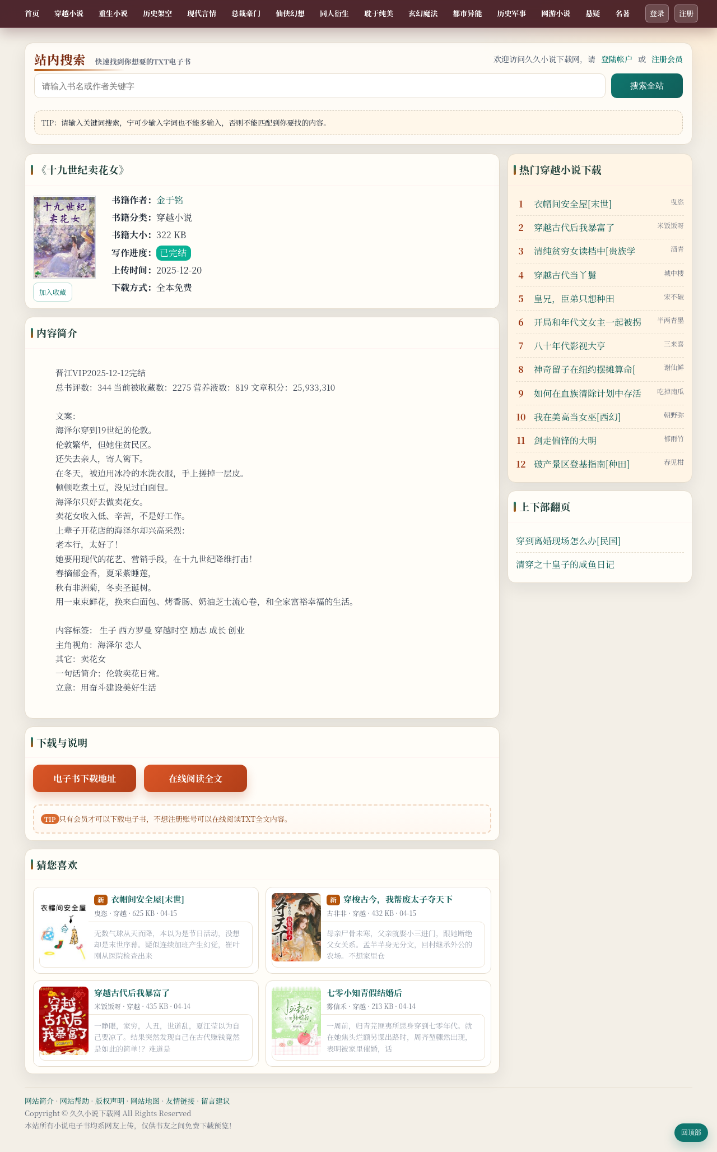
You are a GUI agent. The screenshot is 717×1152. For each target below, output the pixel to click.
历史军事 (511, 13)
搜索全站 (647, 85)
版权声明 (109, 1100)
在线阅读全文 (195, 778)
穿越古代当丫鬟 (565, 275)
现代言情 (201, 13)
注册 (686, 13)
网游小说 (555, 13)
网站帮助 (74, 1100)
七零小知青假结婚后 (364, 992)
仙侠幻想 (290, 13)
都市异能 (467, 13)
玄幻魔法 (422, 13)
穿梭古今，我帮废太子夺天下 (398, 899)
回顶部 (691, 1132)
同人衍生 (334, 13)
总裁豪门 (245, 13)
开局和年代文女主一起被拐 (587, 322)
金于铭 (169, 199)
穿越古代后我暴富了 (132, 992)
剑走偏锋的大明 (565, 440)
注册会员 (667, 58)
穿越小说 (68, 13)
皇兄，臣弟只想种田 (574, 298)
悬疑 (592, 13)
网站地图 (145, 1100)
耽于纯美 (378, 13)
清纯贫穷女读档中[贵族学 (585, 250)
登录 (657, 13)
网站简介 (39, 1100)
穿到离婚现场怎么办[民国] (568, 540)
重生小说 (113, 13)
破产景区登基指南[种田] (582, 463)
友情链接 (180, 1100)
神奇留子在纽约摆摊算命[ (585, 369)
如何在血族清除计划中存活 (587, 393)
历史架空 (157, 13)
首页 (32, 13)
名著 (622, 13)
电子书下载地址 (84, 778)
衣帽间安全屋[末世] (147, 899)
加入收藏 (52, 292)
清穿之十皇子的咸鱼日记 (565, 564)
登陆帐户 (616, 58)
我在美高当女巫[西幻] (577, 416)
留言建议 (215, 1100)
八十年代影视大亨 (570, 345)
